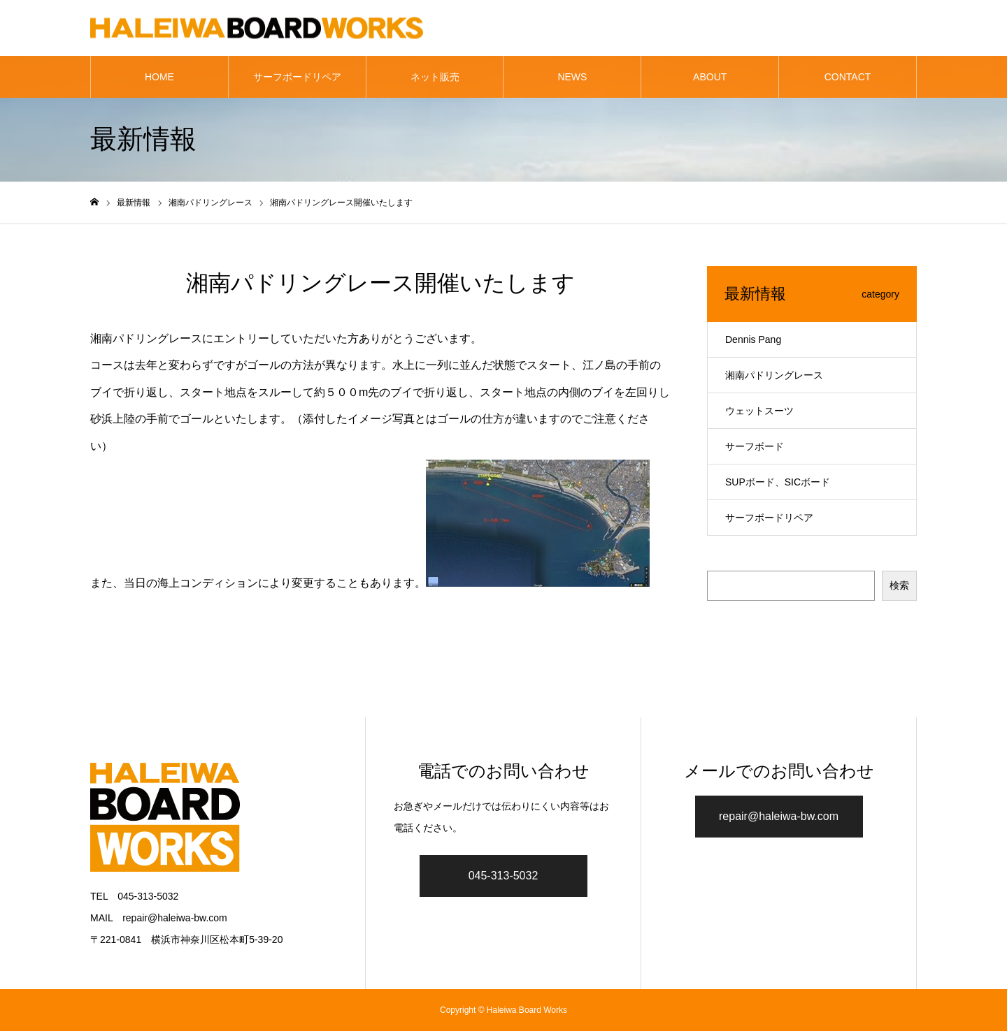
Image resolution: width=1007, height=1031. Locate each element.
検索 (899, 585)
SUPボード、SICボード (777, 482)
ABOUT (710, 76)
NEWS (572, 76)
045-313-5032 (503, 876)
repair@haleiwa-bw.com (778, 816)
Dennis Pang (753, 339)
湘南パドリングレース (774, 375)
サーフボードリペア (297, 76)
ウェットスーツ (759, 410)
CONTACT (847, 76)
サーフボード (754, 446)
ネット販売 (434, 76)
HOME (159, 76)
